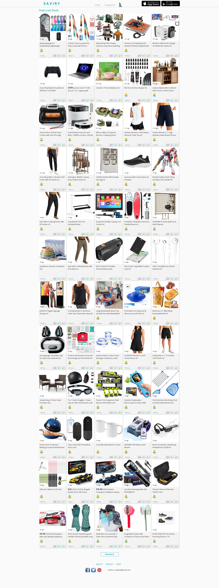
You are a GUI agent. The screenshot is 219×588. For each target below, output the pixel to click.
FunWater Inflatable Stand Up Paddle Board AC (136, 223)
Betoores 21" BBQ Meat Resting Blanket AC (162, 312)
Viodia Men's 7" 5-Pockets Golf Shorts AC (163, 356)
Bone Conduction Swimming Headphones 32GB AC (164, 446)
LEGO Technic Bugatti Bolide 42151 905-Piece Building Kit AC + (79, 492)
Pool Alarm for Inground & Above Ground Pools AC (135, 312)
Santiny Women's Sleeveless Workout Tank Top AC (136, 133)
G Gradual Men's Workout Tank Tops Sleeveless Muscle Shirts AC (80, 313)
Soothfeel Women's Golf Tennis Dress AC (134, 356)
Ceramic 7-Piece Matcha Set (107, 88)
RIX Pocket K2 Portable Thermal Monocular (105, 267)
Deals (97, 4)
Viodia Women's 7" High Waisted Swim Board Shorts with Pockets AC (164, 135)
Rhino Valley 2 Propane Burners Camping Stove (106, 133)
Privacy (109, 564)
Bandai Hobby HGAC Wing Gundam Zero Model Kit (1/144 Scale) (163, 180)
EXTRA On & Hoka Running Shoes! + (164, 535)
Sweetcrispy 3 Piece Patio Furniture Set (50, 401)
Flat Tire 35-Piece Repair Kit (135, 88)
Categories (110, 4)
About (99, 564)
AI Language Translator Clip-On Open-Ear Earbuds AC (51, 356)
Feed (118, 564)
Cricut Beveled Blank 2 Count (108, 444)
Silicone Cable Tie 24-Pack (50, 489)
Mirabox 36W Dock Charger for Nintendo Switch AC (164, 44)
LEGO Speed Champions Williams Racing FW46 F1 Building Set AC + (107, 492)
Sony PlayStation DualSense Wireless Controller (52, 89)
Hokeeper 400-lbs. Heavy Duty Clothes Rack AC (78, 178)
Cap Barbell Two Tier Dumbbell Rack (76, 223)
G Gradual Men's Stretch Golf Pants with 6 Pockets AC (52, 178)
